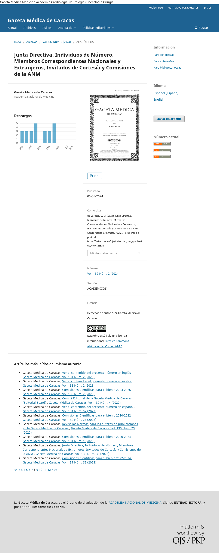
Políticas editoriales (97, 28)
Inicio (17, 42)
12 (49, 470)
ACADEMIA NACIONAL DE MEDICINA (135, 502)
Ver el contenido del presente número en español (98, 407)
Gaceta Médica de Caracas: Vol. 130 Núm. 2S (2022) (59, 420)
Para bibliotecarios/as (167, 67)
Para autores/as (164, 61)
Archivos (30, 28)
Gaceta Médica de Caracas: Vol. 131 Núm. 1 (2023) (59, 441)
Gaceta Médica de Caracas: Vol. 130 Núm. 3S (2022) (72, 454)
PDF (96, 176)
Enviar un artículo (169, 119)
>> (56, 470)
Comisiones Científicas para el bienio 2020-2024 (97, 437)
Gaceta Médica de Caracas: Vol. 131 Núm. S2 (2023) (59, 411)
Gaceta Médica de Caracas (41, 20)
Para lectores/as (164, 55)
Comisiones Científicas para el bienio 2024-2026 (97, 390)
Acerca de (65, 28)
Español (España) (166, 93)
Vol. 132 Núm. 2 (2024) (57, 42)
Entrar (207, 7)
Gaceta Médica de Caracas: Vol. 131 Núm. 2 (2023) (59, 377)
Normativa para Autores (183, 7)
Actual (12, 28)
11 (45, 470)
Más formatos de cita (103, 253)
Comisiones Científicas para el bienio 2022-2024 (97, 458)
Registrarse (155, 7)
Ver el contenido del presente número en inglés (97, 373)
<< (16, 470)
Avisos (47, 28)
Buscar (201, 28)
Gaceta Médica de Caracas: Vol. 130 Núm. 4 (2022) (85, 402)
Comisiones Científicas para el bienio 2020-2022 (97, 415)
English (159, 99)
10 (40, 470)
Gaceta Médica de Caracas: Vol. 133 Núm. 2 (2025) (59, 385)
